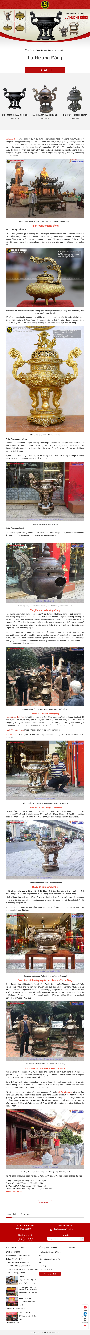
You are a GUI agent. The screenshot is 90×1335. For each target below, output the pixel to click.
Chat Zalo (85, 1314)
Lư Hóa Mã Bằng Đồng (45, 115)
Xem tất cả (15, 118)
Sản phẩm (29, 50)
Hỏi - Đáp (42, 1266)
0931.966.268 (32, 1293)
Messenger (85, 1320)
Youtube (85, 1308)
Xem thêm (45, 1202)
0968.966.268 (25, 1229)
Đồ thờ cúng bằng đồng (43, 50)
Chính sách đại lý (45, 1269)
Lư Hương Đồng (59, 50)
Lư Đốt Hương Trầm (75, 115)
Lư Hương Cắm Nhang (15, 115)
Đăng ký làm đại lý (50, 1274)
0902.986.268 (20, 1323)
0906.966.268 (20, 1309)
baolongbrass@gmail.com (64, 1229)
